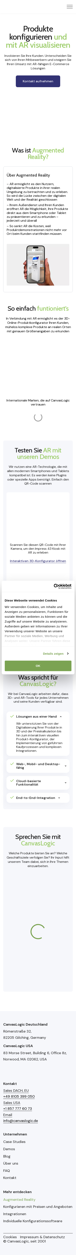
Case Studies (14, 1142)
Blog (7, 1156)
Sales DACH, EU (16, 1090)
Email (7, 1114)
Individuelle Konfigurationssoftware (32, 1221)
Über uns (10, 1163)
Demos (9, 1149)
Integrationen (14, 1214)
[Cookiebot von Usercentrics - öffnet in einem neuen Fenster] (54, 586)
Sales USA (11, 1102)
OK (38, 665)
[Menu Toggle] (70, 6)
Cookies (10, 1237)
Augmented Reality (19, 1200)
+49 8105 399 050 (19, 1096)
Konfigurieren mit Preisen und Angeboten (37, 1207)
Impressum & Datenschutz (42, 1237)
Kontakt (9, 1178)
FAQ (6, 1171)
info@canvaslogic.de (20, 1120)
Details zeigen (53, 653)
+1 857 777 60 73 (17, 1108)
